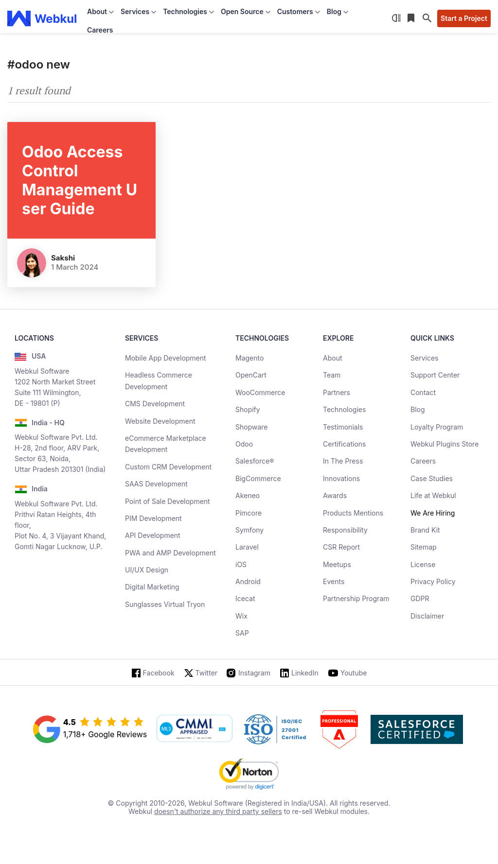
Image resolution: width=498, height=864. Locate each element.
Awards (335, 495)
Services (424, 358)
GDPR (419, 598)
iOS (241, 564)
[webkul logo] (42, 18)
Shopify (247, 409)
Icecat (245, 598)
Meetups (337, 564)
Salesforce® (254, 461)
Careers (100, 30)
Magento (249, 358)
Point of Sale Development (167, 501)
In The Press (343, 461)
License (422, 564)
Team (331, 375)
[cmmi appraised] (194, 729)
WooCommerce (260, 392)
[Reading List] (412, 18)
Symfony (249, 530)
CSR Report (341, 547)
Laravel (247, 547)
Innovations (341, 478)
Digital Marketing (152, 587)
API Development (152, 535)
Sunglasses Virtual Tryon (165, 604)
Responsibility (345, 530)
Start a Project (464, 18)
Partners (336, 392)
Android (248, 581)
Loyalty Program (436, 427)
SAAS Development (156, 484)
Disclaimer (427, 616)
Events (333, 581)
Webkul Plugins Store (444, 444)
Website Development (160, 421)
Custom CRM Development (168, 467)
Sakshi (63, 257)
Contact (423, 392)
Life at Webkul (433, 495)
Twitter (206, 673)
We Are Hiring (432, 513)
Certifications (344, 444)
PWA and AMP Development (170, 553)
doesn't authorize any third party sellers (218, 811)
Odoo (244, 444)
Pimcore (248, 513)
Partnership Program (356, 598)
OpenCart (251, 375)
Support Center (435, 375)
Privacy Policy (433, 581)
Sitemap (423, 547)
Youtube (353, 673)
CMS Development (155, 403)
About (332, 358)
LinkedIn (305, 673)
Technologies (344, 409)
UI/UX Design (146, 570)
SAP (242, 633)
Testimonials (343, 427)
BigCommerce (258, 478)
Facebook (159, 673)
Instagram (254, 673)
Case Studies (431, 478)
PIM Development (153, 518)
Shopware (251, 427)
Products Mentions (353, 513)
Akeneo (247, 495)
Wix (241, 616)
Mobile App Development (165, 358)
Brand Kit (425, 530)
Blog (417, 409)
